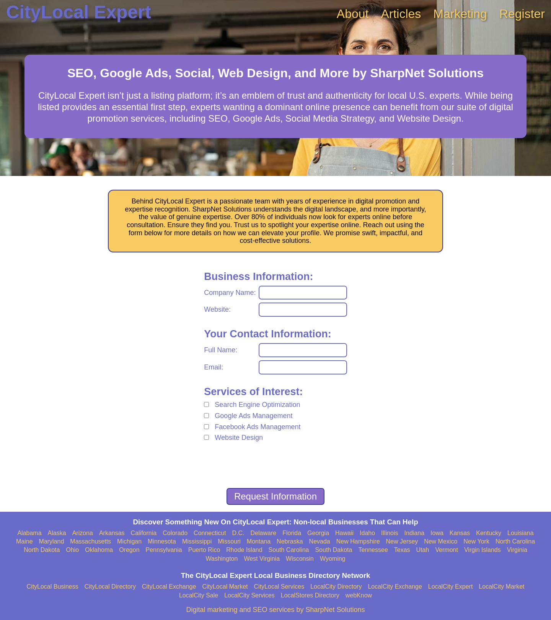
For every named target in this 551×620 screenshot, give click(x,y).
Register (522, 14)
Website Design (239, 437)
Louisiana (520, 533)
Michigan (129, 541)
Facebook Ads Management (257, 427)
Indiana (414, 533)
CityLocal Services (279, 586)
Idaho (367, 533)
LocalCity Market (501, 586)
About (353, 14)
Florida (291, 533)
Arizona (82, 533)
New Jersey (402, 541)
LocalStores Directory (310, 595)
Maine (24, 541)
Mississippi (197, 541)
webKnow (359, 595)
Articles (401, 14)
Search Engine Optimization (257, 404)
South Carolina (289, 550)
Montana (259, 541)
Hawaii (344, 533)
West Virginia (262, 558)
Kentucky (488, 533)
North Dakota (42, 550)
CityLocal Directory (110, 586)
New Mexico (440, 541)
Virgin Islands (482, 550)
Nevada (319, 541)
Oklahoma (99, 550)
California (144, 533)
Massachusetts (90, 541)
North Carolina (515, 541)
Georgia (318, 533)
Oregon (129, 550)
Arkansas (112, 533)
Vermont (446, 550)
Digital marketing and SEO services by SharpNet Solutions (275, 609)
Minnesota (162, 541)
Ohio (72, 550)
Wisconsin (300, 558)
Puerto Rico (204, 550)
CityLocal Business (52, 586)
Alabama (29, 533)
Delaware (264, 533)
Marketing (460, 14)
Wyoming (333, 558)
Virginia (517, 550)
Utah (422, 550)
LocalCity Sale (198, 595)
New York (476, 541)
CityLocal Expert (78, 12)
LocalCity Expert (450, 586)
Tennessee (373, 550)
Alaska (57, 533)
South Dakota (333, 550)
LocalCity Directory (336, 586)
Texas (402, 550)
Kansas (460, 533)
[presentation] (275, 466)
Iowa (436, 533)
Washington (221, 558)
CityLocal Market (225, 586)
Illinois (389, 533)
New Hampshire (358, 541)
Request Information (275, 496)
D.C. (238, 533)
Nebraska (290, 541)
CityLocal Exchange (169, 586)
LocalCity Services (249, 595)
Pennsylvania (164, 550)
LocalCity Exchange (395, 586)
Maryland (51, 541)
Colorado (175, 533)
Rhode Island (244, 550)
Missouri (229, 541)
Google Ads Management (253, 416)
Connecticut (210, 533)
